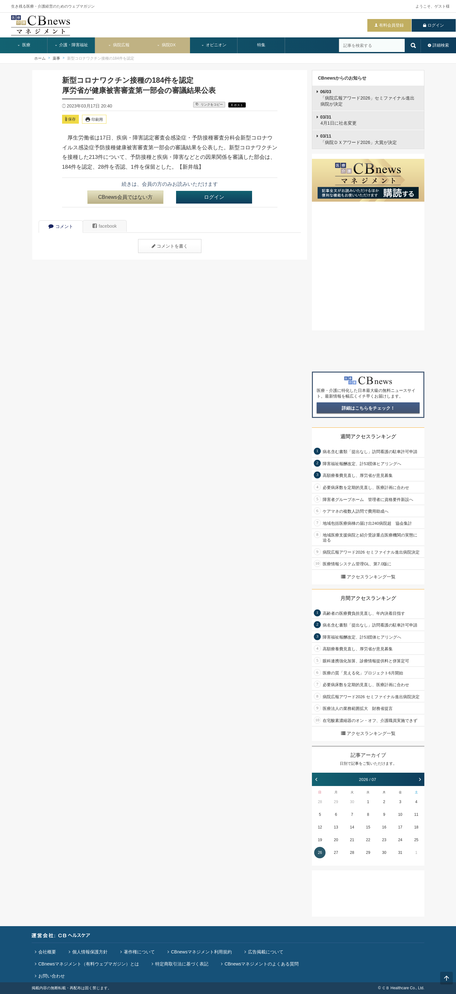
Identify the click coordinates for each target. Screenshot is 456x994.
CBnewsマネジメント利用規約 (201, 951)
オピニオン (214, 45)
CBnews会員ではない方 (125, 197)
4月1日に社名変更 (338, 120)
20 (336, 840)
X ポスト (237, 105)
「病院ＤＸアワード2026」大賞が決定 (358, 139)
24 (400, 840)
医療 (23, 45)
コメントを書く (170, 246)
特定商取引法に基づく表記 (181, 963)
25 (416, 840)
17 (400, 827)
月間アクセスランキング (368, 598)
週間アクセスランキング (368, 436)
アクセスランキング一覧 (368, 576)
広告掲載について (265, 951)
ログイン (436, 25)
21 (352, 840)
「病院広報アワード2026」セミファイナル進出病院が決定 (367, 98)
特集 (261, 45)
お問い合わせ (51, 975)
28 (320, 802)
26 (320, 852)
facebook (104, 226)
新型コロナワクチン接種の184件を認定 (100, 58)
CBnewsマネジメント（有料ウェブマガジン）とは (88, 963)
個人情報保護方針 (90, 951)
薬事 (56, 58)
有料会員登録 (391, 25)
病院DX (166, 45)
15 (368, 827)
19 (320, 840)
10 (400, 814)
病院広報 (119, 45)
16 (384, 827)
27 (336, 852)
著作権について (139, 951)
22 (368, 840)
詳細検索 (441, 45)
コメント (60, 226)
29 (336, 802)
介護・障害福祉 (71, 45)
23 (384, 840)
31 (400, 852)
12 (320, 827)
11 (416, 814)
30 (352, 802)
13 (336, 827)
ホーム (40, 58)
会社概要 (47, 951)
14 (352, 827)
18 (416, 827)
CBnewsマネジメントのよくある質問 (262, 963)
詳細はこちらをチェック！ (368, 408)
